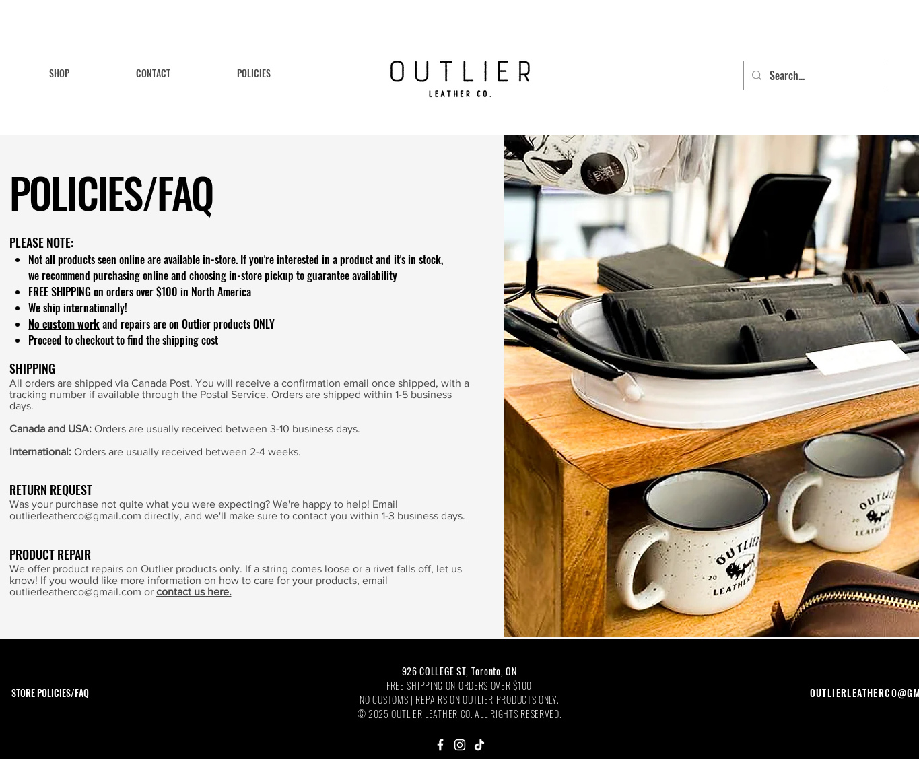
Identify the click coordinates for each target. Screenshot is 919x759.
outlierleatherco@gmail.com (75, 515)
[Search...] (813, 75)
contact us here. (194, 591)
